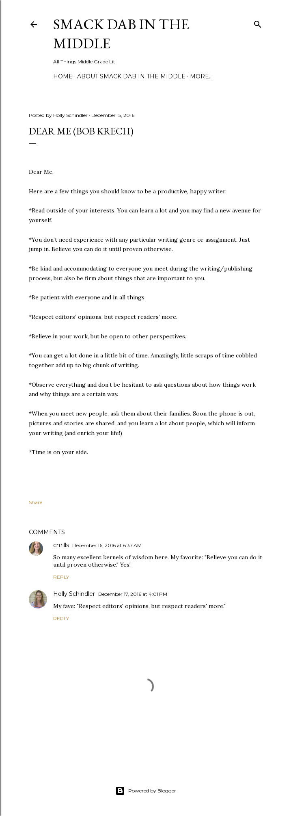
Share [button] (35, 502)
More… (201, 76)
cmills (61, 545)
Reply (61, 577)
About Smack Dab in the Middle (131, 76)
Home (63, 76)
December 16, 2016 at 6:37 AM (107, 545)
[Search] (258, 22)
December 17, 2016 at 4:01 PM (132, 594)
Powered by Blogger (145, 791)
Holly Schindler (74, 593)
